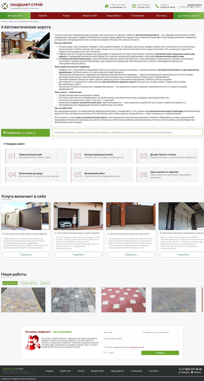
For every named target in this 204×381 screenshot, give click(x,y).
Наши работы (117, 371)
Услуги (81, 371)
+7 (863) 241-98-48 (192, 369)
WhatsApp (186, 7)
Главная (49, 371)
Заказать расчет (190, 15)
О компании (136, 371)
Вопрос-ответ (97, 371)
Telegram (197, 7)
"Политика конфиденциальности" (122, 345)
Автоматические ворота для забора (26, 233)
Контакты (153, 371)
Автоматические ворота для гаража (78, 232)
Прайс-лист (17, 15)
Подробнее (26, 254)
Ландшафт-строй (9, 369)
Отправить (139, 349)
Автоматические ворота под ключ (130, 233)
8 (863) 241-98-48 (167, 7)
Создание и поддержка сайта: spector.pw (18, 379)
